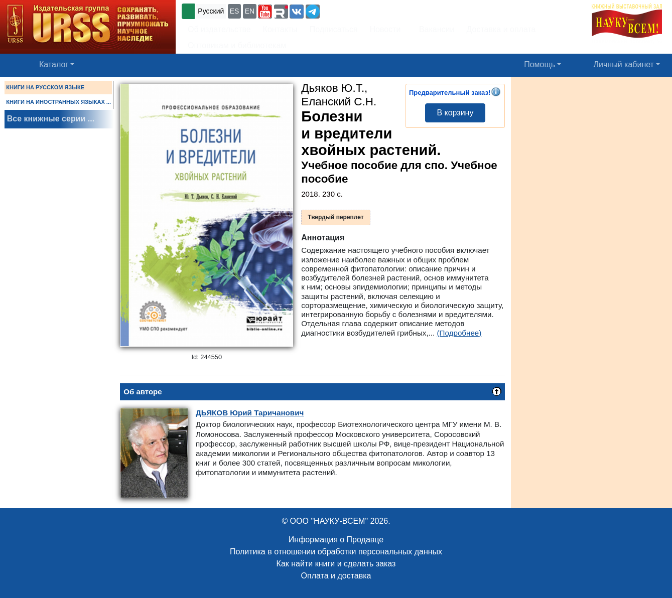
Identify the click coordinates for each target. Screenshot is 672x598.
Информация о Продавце (336, 539)
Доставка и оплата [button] (500, 29)
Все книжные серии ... (50, 118)
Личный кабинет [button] (624, 64)
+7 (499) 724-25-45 (358, 10)
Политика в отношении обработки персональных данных (336, 551)
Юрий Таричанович (250, 412)
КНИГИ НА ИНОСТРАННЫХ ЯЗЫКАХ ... (58, 102)
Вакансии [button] (434, 29)
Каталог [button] (53, 64)
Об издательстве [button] (219, 29)
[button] (265, 12)
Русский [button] (211, 11)
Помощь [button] (539, 64)
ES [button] (234, 11)
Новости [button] (385, 29)
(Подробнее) (459, 333)
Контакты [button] (280, 29)
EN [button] (249, 11)
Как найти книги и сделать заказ (336, 563)
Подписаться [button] (334, 29)
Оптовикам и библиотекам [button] (237, 45)
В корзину (455, 112)
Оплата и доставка (336, 575)
